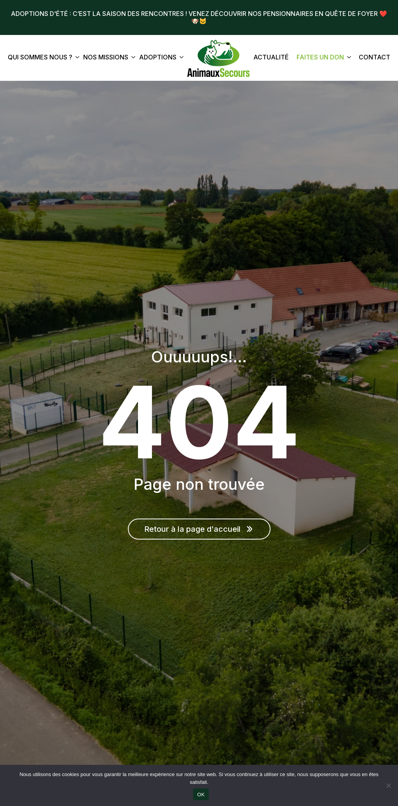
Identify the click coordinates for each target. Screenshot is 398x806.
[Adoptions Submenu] (179, 58)
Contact (374, 57)
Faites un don (320, 57)
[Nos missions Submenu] (131, 58)
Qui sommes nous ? (40, 57)
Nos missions (105, 57)
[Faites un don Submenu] (347, 58)
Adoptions (157, 57)
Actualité (271, 57)
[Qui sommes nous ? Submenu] (75, 58)
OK (200, 794)
